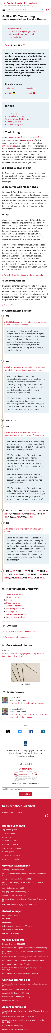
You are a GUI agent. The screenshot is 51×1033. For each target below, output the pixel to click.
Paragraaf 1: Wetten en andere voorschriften (23, 35)
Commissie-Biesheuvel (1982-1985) (15, 993)
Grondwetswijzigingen (16, 865)
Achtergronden (14, 122)
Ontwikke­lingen (12, 911)
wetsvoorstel (32, 137)
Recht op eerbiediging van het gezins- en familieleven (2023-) (22, 883)
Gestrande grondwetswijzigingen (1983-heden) (20, 904)
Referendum (7, 922)
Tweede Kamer (14, 137)
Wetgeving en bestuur (15, 608)
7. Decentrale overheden (11, 855)
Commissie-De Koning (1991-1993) (15, 1029)
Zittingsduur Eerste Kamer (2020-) (15, 895)
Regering (10, 600)
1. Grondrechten (8, 833)
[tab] (15, 88)
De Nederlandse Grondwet (20, 3)
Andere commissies (14, 1006)
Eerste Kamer (28, 140)
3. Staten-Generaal (9, 841)
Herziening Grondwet (15, 617)
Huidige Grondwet (13, 825)
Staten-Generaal (13, 603)
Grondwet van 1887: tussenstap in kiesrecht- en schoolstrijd (25, 957)
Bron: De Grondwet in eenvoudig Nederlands (23, 275)
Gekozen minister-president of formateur (18, 926)
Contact (20, 812)
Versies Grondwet (13, 940)
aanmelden (25, 794)
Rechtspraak (11, 611)
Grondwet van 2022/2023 (17, 28)
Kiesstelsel (6, 919)
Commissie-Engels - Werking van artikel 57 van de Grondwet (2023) (25, 1012)
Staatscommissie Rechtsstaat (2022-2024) (18, 1016)
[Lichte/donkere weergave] (47, 9)
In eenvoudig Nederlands (18, 119)
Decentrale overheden (16, 614)
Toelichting (12, 113)
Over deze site (7, 812)
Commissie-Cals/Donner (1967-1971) (16, 997)
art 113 (13, 510)
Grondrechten (12, 597)
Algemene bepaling (15, 594)
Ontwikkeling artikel (16, 124)
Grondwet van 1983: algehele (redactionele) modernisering (24, 948)
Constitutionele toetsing (11, 915)
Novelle (7, 305)
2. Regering (6, 837)
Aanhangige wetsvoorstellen (13, 870)
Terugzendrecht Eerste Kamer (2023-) (16, 879)
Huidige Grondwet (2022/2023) (13, 944)
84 (6, 45)
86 (24, 45)
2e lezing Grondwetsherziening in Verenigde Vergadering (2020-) (24, 900)
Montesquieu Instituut (24, 6)
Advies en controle (14, 606)
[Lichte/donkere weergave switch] (47, 10)
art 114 (39, 510)
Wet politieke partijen (10, 933)
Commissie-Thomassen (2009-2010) (15, 989)
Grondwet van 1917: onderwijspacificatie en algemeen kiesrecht (23, 952)
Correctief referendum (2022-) (13, 888)
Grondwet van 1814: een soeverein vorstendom (20, 973)
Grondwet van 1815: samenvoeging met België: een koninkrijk (21, 969)
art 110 (13, 420)
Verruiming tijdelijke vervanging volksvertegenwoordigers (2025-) (24, 874)
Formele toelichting (16, 116)
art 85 (12, 571)
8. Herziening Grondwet (11, 859)
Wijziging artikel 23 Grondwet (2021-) (16, 892)
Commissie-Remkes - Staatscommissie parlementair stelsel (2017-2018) (24, 985)
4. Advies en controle (10, 844)
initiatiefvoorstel (9, 146)
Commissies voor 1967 (10, 1000)
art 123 (33, 514)
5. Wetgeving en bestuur (11, 848)
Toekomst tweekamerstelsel (12, 930)
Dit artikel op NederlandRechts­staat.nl (21, 631)
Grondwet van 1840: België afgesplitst (16, 964)
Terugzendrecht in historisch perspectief (26, 703)
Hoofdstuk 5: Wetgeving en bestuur (24, 31)
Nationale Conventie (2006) (12, 1026)
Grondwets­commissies (16, 979)
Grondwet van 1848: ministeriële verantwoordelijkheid (23, 960)
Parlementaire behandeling (16, 637)
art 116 (7, 514)
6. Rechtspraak (8, 852)
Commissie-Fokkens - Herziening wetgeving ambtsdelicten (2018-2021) (24, 1021)
